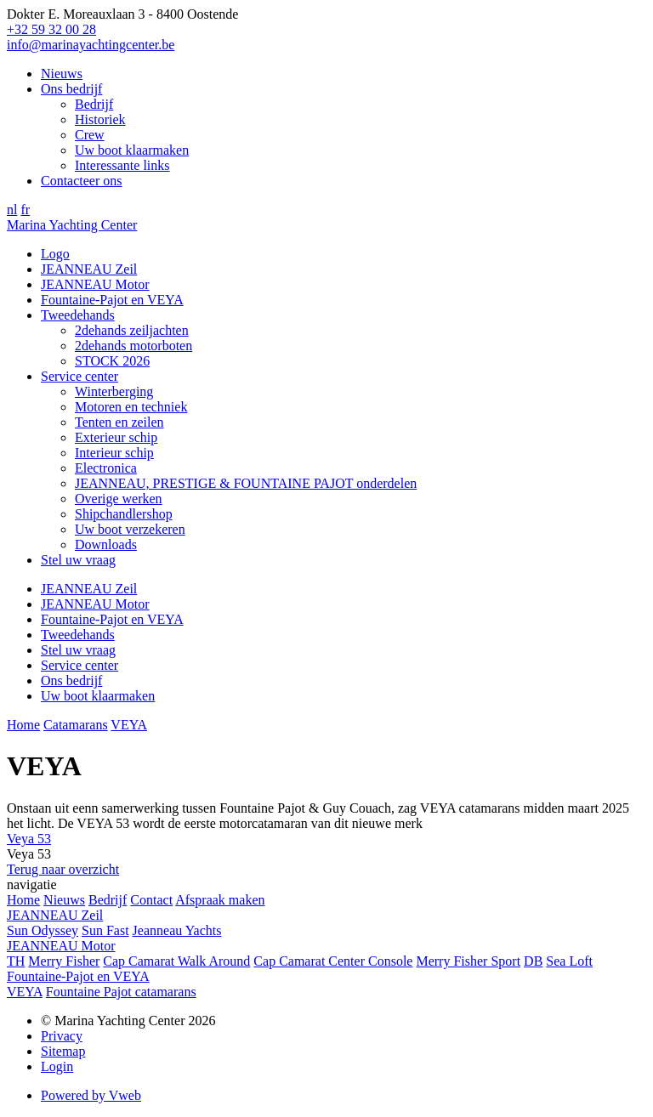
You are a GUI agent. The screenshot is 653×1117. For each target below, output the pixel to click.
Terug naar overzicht (63, 869)
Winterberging (114, 391)
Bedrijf (94, 104)
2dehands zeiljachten (132, 330)
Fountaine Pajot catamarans (121, 991)
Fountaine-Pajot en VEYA (112, 299)
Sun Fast (105, 930)
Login (57, 1066)
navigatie (32, 884)
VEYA (129, 724)
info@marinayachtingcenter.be (90, 44)
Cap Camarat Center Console (332, 961)
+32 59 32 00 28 (51, 29)
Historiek (100, 119)
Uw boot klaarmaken (132, 150)
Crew (90, 135)
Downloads (106, 544)
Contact (151, 900)
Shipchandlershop (124, 514)
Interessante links (122, 165)
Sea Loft (569, 961)
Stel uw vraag (78, 560)
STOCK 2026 (112, 361)
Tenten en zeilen (119, 422)
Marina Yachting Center (72, 225)
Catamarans (75, 724)
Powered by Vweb (91, 1095)
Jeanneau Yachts (177, 930)
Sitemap (63, 1051)
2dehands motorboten (133, 345)
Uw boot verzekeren (130, 529)
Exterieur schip (116, 437)
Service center (79, 376)
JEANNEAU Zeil (89, 269)
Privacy (61, 1036)
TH (16, 961)
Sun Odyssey (42, 930)
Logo (55, 254)
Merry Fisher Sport (468, 961)
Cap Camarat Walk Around (176, 961)
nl (12, 209)
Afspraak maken (219, 900)
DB (533, 961)
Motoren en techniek (131, 407)
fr (25, 209)
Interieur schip (114, 452)
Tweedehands (78, 315)
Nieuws (61, 73)
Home (23, 724)
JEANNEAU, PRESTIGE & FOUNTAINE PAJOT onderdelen (246, 483)
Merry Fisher (63, 961)
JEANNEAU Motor (95, 284)
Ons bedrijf (71, 89)
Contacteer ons (81, 180)
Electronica (106, 468)
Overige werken (118, 498)
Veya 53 (29, 838)
